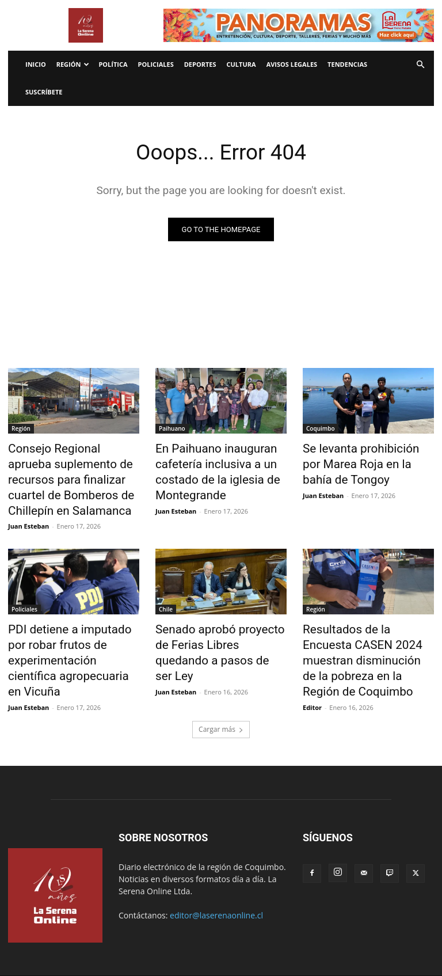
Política (112, 64)
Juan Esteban (28, 500)
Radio (143, 933)
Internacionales (100, 933)
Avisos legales (291, 64)
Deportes (200, 64)
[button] (420, 64)
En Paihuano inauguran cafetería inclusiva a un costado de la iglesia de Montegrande (206, 467)
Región (73, 64)
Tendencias (347, 64)
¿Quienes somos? (352, 933)
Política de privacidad (280, 933)
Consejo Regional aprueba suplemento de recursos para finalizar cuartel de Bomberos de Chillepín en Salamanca (71, 467)
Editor (312, 655)
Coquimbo (320, 429)
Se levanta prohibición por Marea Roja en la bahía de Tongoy (359, 460)
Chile (166, 584)
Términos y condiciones (199, 933)
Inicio (35, 64)
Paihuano (172, 429)
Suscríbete (43, 92)
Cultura (241, 64)
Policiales (156, 64)
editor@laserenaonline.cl (216, 862)
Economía (50, 933)
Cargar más (221, 677)
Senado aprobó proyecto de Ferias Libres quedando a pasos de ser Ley (215, 615)
